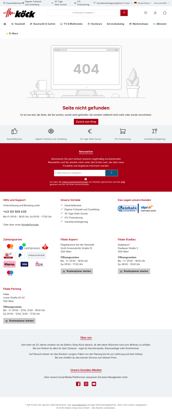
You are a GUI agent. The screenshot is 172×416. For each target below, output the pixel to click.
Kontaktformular (30, 224)
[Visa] (24, 264)
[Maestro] (10, 273)
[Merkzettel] (146, 12)
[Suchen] (124, 13)
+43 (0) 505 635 (14, 211)
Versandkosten (79, 405)
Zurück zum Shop (86, 121)
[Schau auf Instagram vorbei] (86, 384)
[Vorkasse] (8, 255)
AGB (123, 182)
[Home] (6, 24)
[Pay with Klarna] (9, 264)
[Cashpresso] (29, 246)
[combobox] (84, 13)
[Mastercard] (10, 246)
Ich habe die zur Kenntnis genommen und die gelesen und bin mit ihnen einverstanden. (87, 183)
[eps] (40, 264)
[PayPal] (20, 255)
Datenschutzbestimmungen (75, 182)
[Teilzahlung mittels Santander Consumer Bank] (45, 246)
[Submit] (111, 173)
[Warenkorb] (165, 12)
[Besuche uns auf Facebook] (78, 384)
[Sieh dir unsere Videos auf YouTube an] (94, 384)
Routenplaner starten (77, 271)
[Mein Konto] (155, 12)
